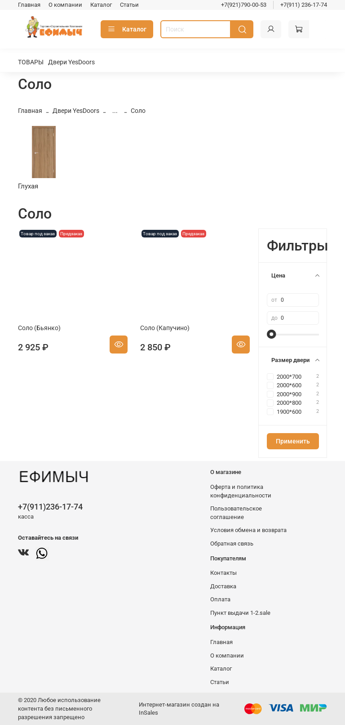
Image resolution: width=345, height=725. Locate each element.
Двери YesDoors (71, 62)
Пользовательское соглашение (236, 512)
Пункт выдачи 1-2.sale (240, 612)
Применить (293, 441)
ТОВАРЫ (31, 62)
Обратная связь (231, 543)
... (115, 110)
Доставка (223, 586)
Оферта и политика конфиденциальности (240, 491)
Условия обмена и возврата (248, 530)
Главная (29, 4)
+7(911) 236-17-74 (303, 4)
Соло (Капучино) (165, 327)
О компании (65, 4)
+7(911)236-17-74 (50, 506)
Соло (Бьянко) (39, 327)
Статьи (129, 4)
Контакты (223, 572)
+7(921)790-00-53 (243, 4)
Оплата (220, 599)
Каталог (101, 4)
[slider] (271, 334)
